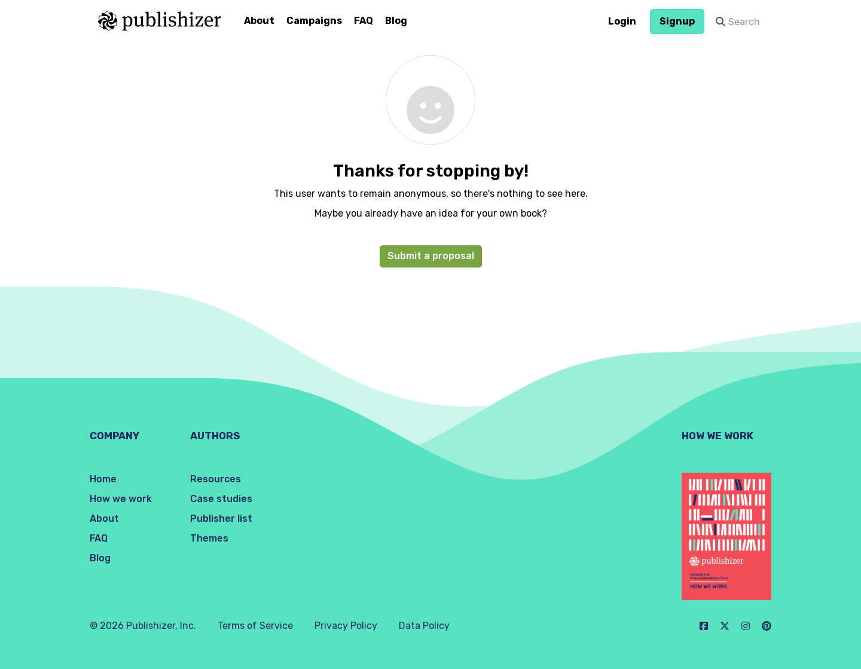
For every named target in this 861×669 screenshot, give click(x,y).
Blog (396, 20)
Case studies (221, 498)
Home (103, 479)
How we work (121, 498)
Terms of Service (255, 625)
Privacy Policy (346, 625)
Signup (677, 21)
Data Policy (424, 625)
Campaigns (314, 20)
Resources (215, 479)
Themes (209, 538)
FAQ (363, 20)
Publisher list (221, 518)
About (259, 20)
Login (622, 21)
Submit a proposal (430, 255)
